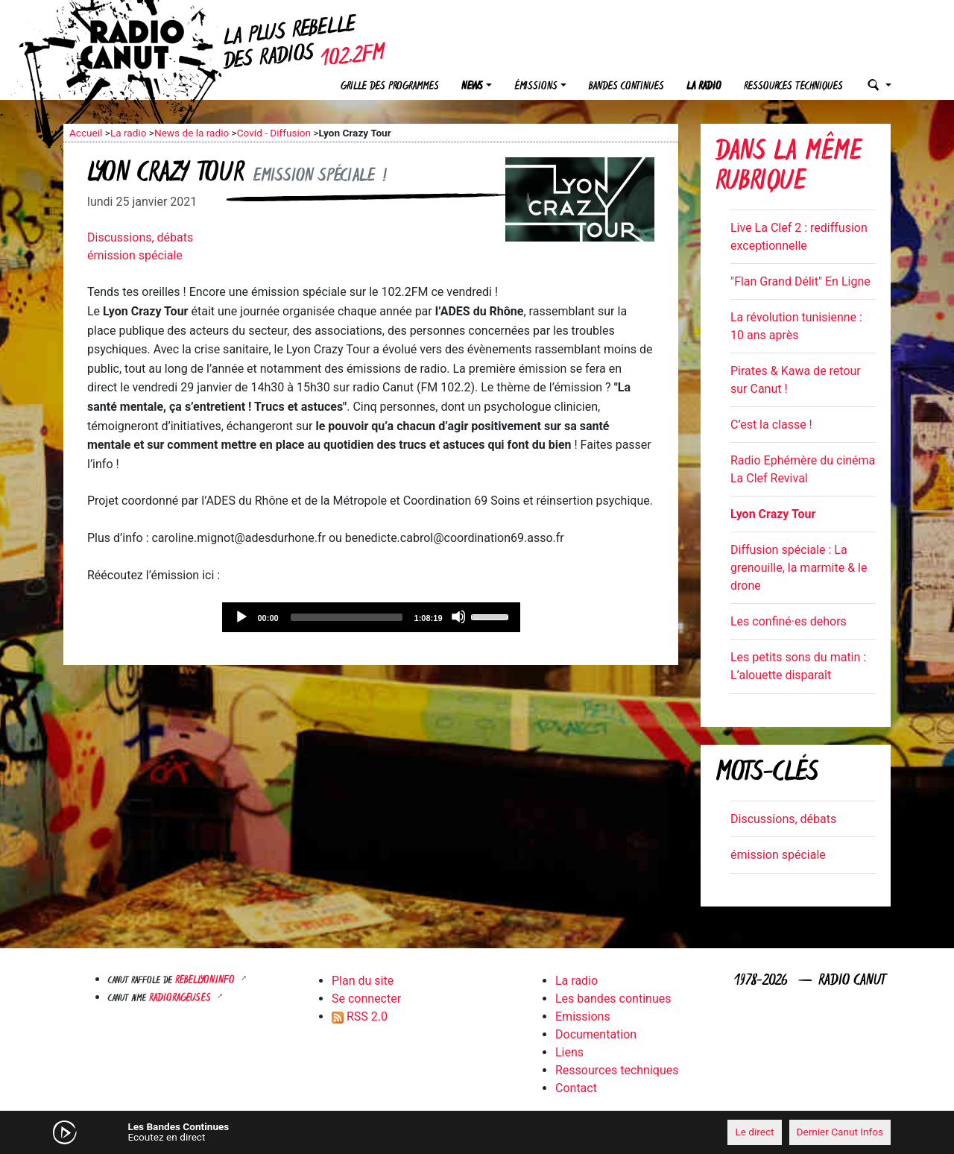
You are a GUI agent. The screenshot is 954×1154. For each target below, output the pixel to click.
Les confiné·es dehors (788, 621)
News (472, 86)
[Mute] (458, 616)
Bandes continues (626, 86)
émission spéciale (135, 255)
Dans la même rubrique (789, 168)
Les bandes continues (613, 998)
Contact (576, 1088)
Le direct (754, 1132)
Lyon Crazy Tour (772, 514)
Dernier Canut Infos (840, 1132)
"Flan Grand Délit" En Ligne (800, 281)
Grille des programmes (390, 86)
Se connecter (366, 998)
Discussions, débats (140, 237)
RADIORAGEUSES (181, 998)
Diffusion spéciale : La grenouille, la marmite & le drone (798, 568)
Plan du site (363, 981)
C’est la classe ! (771, 424)
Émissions (535, 86)
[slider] (346, 617)
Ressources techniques (793, 86)
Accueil (85, 133)
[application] (371, 617)
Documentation (595, 1034)
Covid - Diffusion (274, 133)
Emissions (582, 1016)
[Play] (240, 616)
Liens (569, 1052)
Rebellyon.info (206, 980)
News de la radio (191, 133)
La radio (703, 86)
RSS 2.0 (360, 1016)
